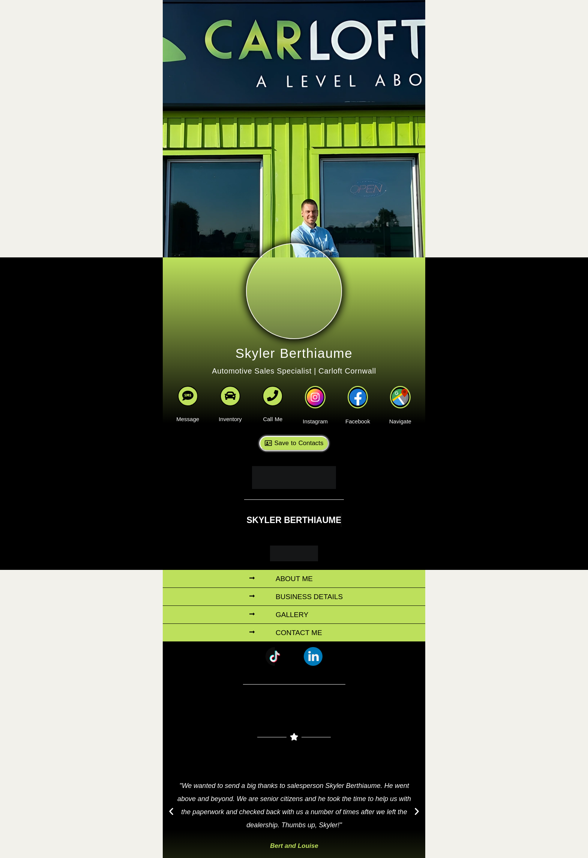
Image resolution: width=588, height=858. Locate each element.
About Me (294, 571)
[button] (294, 572)
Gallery (292, 607)
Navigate (400, 414)
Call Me (272, 414)
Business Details (309, 589)
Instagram (315, 414)
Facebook (357, 414)
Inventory (230, 414)
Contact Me (299, 625)
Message (187, 414)
